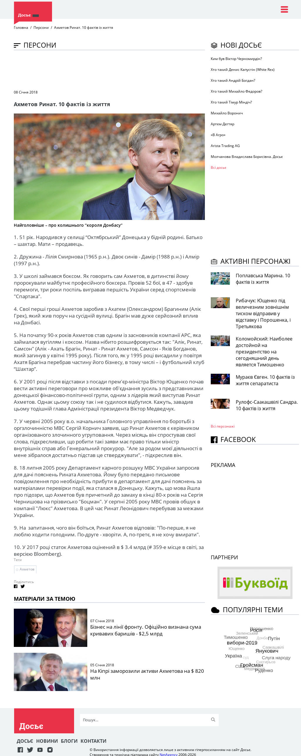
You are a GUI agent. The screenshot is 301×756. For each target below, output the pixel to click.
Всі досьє (218, 167)
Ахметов (27, 569)
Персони (41, 27)
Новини (47, 741)
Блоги (69, 741)
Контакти (93, 741)
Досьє (25, 741)
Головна (21, 27)
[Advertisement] (121, 69)
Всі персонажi (223, 426)
